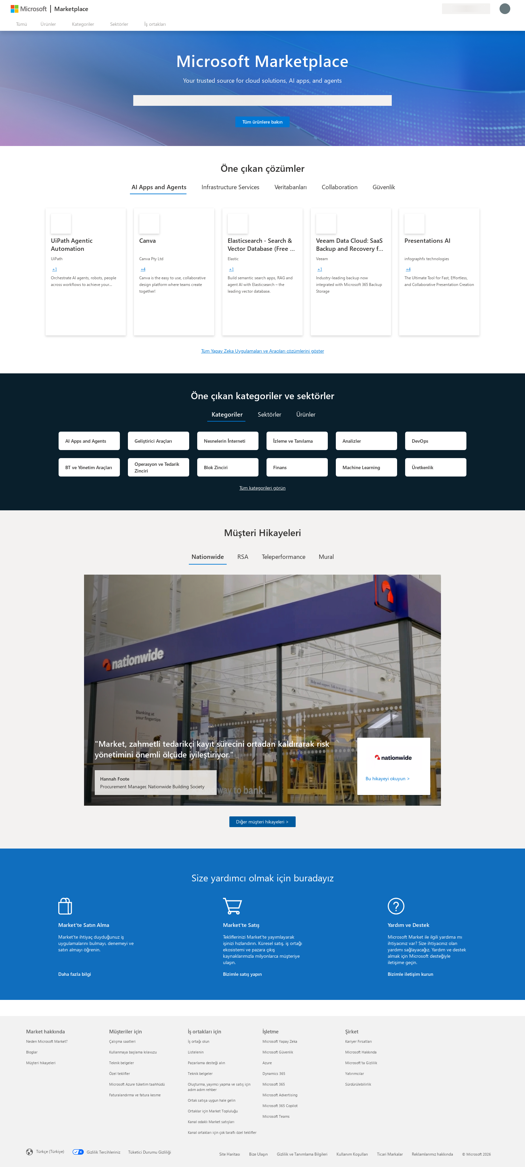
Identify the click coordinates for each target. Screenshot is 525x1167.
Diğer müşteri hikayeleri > (262, 821)
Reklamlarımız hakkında (432, 1154)
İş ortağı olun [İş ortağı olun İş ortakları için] (198, 1041)
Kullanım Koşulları (352, 1154)
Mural (326, 557)
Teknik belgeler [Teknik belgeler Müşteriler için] (121, 1062)
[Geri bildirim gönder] (412, 8)
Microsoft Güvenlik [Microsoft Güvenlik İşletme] (277, 1051)
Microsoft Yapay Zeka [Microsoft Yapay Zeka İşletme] (279, 1041)
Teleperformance (283, 557)
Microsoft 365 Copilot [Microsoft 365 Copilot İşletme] (280, 1105)
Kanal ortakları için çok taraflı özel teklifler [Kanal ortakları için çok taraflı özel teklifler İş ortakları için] (222, 1132)
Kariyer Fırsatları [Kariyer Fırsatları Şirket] (358, 1041)
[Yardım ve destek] (420, 8)
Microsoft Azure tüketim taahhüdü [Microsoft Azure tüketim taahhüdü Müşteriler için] (137, 1084)
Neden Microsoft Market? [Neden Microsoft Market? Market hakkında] (47, 1041)
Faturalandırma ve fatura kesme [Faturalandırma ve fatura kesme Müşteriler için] (135, 1094)
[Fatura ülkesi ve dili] (466, 8)
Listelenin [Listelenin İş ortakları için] (196, 1051)
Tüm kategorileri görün (262, 488)
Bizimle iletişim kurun (410, 974)
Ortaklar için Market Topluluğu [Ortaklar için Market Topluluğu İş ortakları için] (213, 1110)
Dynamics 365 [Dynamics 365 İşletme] (273, 1073)
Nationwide (208, 557)
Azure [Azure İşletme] (267, 1062)
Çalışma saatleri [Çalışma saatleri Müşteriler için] (122, 1041)
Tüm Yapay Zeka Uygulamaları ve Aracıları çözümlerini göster (262, 351)
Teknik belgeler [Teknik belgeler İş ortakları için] (200, 1073)
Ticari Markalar (390, 1154)
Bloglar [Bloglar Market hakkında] (32, 1051)
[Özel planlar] (436, 8)
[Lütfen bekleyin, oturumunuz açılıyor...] (505, 8)
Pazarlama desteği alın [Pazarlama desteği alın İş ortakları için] (206, 1062)
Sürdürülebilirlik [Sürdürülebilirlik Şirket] (358, 1084)
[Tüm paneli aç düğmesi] (20, 24)
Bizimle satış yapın (242, 974)
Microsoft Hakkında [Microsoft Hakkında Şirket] (361, 1051)
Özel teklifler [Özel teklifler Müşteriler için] (119, 1073)
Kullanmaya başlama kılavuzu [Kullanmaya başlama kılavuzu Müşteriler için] (133, 1051)
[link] (86, 272)
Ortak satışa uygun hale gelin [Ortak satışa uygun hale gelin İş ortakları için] (211, 1100)
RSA (242, 557)
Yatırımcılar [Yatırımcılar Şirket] (354, 1073)
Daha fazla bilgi (74, 974)
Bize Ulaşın (258, 1154)
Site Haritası (229, 1154)
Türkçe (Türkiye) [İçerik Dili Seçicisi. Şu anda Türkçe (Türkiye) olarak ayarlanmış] (50, 1151)
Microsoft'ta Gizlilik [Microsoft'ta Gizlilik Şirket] (361, 1062)
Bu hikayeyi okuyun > (388, 778)
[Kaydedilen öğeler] (428, 8)
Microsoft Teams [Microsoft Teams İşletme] (276, 1116)
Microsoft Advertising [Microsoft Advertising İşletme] (279, 1094)
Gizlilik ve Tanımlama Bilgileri (302, 1154)
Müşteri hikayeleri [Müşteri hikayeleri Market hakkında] (41, 1062)
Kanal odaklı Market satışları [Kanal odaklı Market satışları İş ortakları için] (211, 1121)
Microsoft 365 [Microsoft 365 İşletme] (273, 1084)
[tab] (158, 186)
